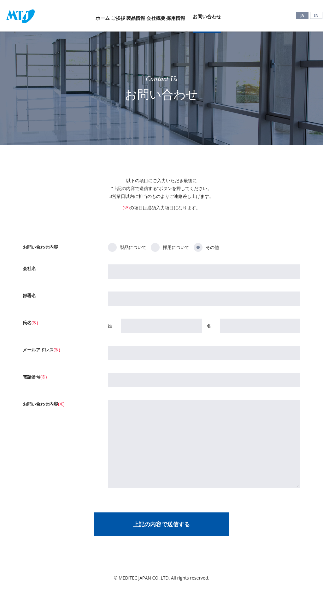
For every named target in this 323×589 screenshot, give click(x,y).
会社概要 (168, 15)
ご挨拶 (105, 15)
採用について (170, 246)
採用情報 (200, 15)
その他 (206, 246)
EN (316, 15)
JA (302, 15)
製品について (127, 246)
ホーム (77, 15)
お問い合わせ (238, 15)
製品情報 (135, 15)
